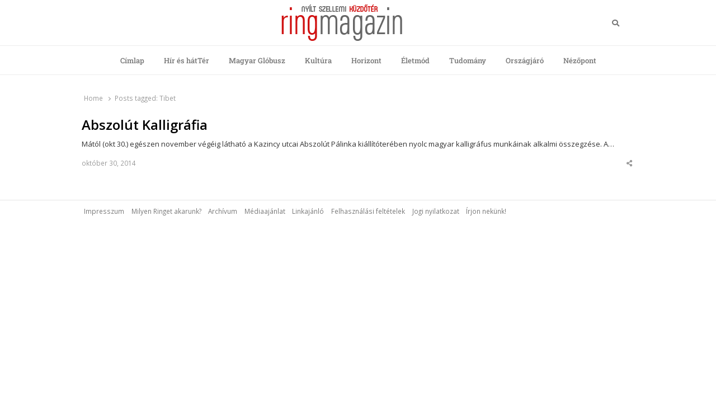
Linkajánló (308, 211)
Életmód (415, 60)
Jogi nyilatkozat (435, 211)
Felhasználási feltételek (368, 211)
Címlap (132, 60)
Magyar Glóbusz (257, 60)
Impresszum (104, 211)
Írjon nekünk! (486, 211)
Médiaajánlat (264, 211)
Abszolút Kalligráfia (145, 125)
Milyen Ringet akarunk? (166, 211)
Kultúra (318, 60)
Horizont (366, 60)
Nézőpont (579, 60)
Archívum (222, 211)
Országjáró (525, 60)
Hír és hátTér (186, 60)
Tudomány (467, 60)
